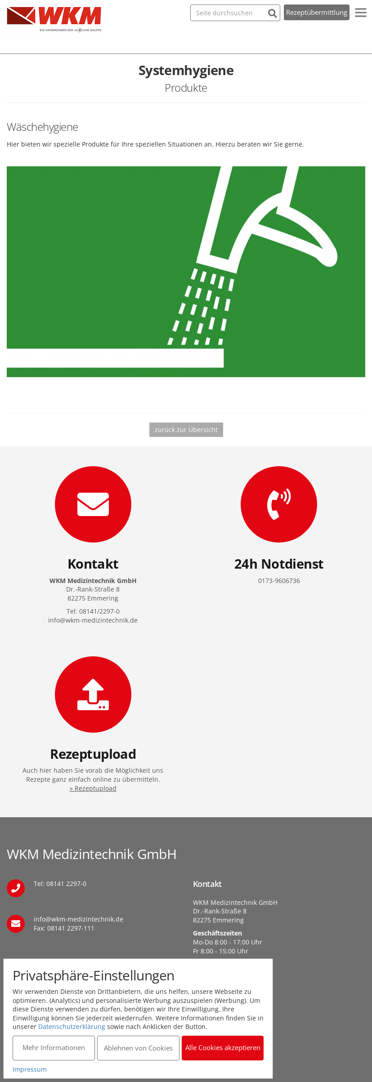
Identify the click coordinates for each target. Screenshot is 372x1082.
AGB (199, 1015)
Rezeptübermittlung (316, 12)
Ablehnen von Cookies (139, 1046)
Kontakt (204, 983)
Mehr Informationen (54, 1046)
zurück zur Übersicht (186, 429)
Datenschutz (212, 1004)
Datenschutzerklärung (73, 1025)
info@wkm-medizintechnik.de (78, 919)
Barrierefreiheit (216, 1026)
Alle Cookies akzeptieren (224, 1046)
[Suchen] (272, 12)
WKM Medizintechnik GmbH (53, 20)
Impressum (210, 993)
